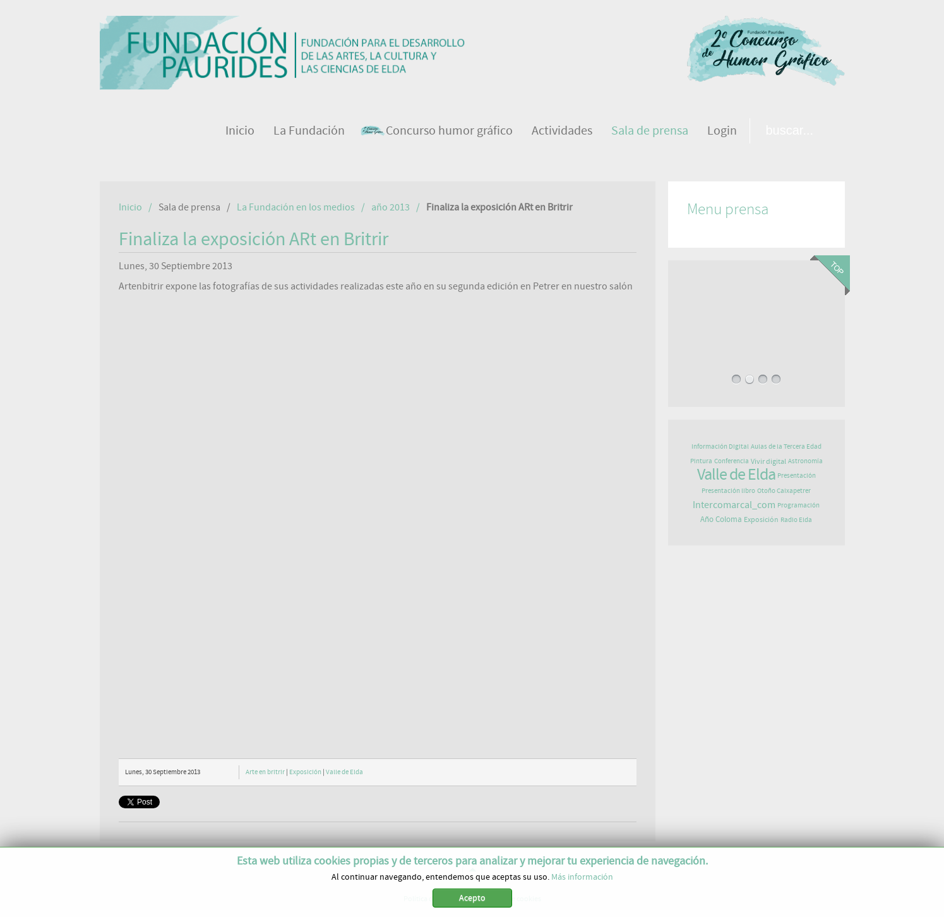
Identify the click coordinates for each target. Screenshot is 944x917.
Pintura (701, 461)
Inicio (130, 207)
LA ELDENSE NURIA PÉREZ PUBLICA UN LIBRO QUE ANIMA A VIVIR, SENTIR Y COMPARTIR (756, 322)
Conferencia (731, 461)
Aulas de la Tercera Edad (786, 446)
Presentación (796, 475)
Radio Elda (796, 520)
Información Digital (720, 446)
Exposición (305, 772)
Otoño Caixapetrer (784, 491)
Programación (798, 505)
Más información (582, 877)
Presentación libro (728, 491)
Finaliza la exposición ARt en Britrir (253, 239)
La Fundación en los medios (296, 207)
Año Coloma (721, 520)
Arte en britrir (265, 772)
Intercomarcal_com (734, 505)
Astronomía (805, 461)
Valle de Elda (344, 772)
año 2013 (390, 207)
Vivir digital (768, 461)
